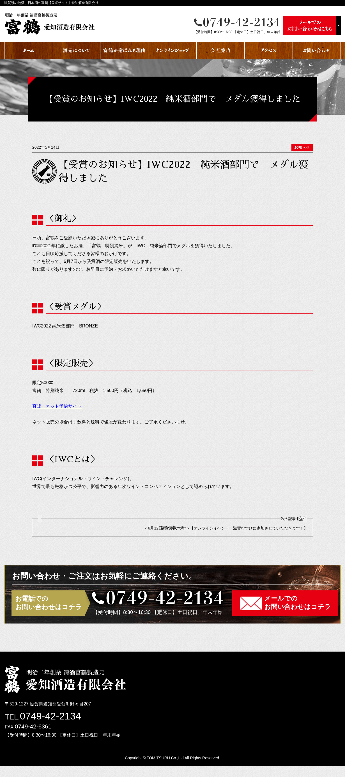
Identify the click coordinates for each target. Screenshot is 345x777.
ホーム (28, 50)
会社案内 (221, 50)
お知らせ (302, 147)
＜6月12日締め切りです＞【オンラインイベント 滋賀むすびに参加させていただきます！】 (255, 529)
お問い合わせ (317, 50)
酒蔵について (76, 50)
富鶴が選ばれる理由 (124, 50)
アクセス (269, 50)
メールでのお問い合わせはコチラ (297, 614)
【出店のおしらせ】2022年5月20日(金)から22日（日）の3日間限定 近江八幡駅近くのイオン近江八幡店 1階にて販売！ (90, 530)
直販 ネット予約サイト (57, 406)
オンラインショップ (172, 50)
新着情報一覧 (172, 533)
